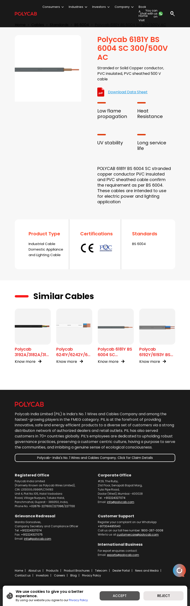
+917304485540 (109, 526)
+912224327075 (32, 534)
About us (34, 571)
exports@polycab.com (123, 555)
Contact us (23, 575)
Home (19, 571)
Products (52, 571)
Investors (99, 7)
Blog (73, 575)
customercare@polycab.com (138, 534)
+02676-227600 (40, 506)
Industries (76, 7)
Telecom (101, 571)
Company (122, 7)
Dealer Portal (121, 571)
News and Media (147, 571)
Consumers (51, 7)
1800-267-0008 (152, 530)
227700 (70, 506)
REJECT (163, 595)
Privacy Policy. (79, 600)
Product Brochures (77, 571)
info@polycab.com (120, 502)
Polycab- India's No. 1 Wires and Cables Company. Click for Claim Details (95, 457)
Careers (59, 575)
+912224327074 (114, 498)
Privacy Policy (91, 575)
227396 (58, 506)
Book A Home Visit (143, 13)
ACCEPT (120, 595)
